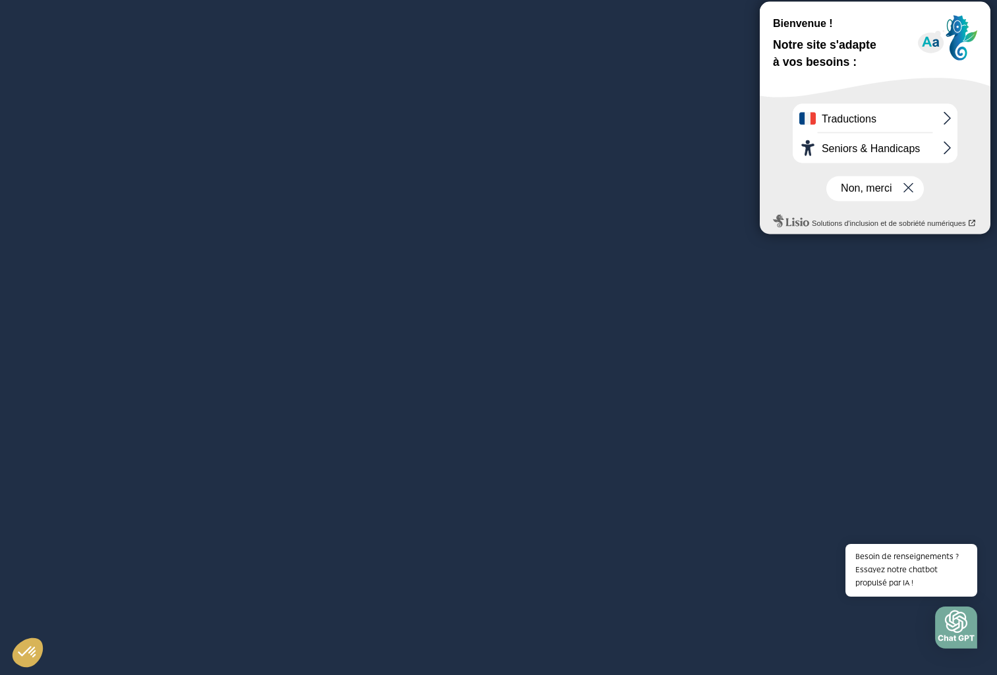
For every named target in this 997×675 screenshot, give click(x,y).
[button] (956, 631)
